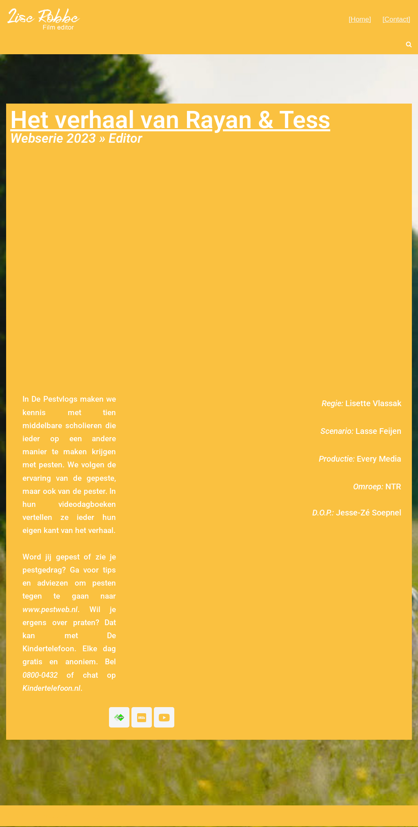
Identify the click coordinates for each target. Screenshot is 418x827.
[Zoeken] (409, 44)
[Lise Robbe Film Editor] (44, 19)
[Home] (360, 19)
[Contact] (396, 19)
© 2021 (16, 816)
